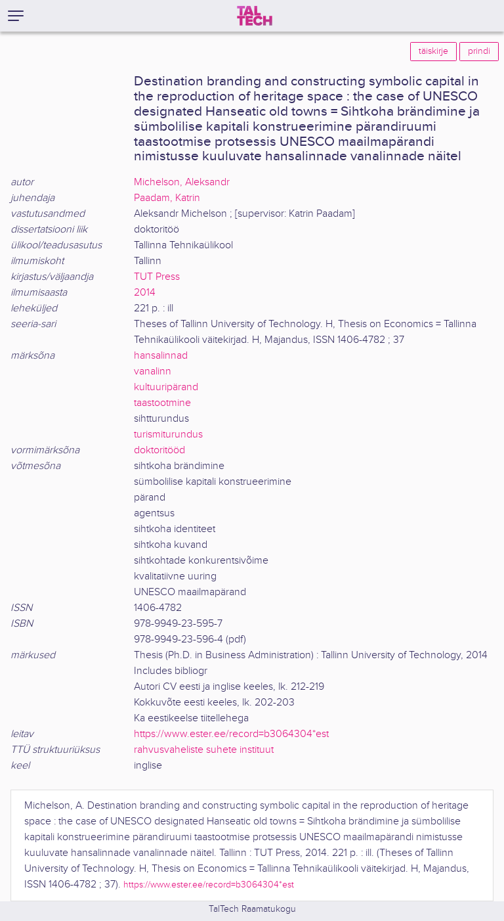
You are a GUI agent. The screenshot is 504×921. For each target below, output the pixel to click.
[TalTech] (254, 15)
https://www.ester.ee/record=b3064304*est (231, 734)
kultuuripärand (166, 387)
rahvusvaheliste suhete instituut (204, 750)
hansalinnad (161, 355)
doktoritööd (159, 450)
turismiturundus (168, 434)
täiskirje (433, 51)
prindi (479, 51)
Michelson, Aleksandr (182, 182)
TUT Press (157, 277)
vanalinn (152, 371)
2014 (145, 292)
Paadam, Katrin (167, 198)
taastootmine (162, 403)
